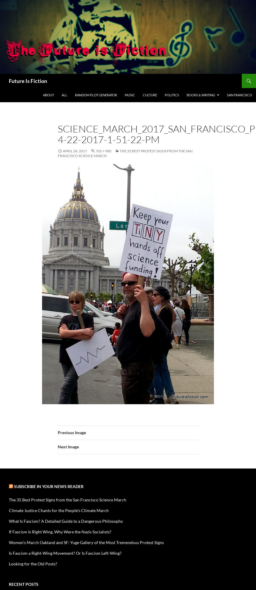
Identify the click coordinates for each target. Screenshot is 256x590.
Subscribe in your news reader (49, 486)
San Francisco (239, 95)
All (64, 95)
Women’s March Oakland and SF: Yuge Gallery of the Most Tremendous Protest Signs (86, 542)
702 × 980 (103, 151)
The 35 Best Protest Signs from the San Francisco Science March (67, 499)
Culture (150, 95)
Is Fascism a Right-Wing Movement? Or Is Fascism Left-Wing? (65, 553)
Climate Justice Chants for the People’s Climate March (59, 510)
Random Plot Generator (96, 95)
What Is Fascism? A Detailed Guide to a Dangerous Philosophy (66, 521)
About (48, 95)
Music (130, 95)
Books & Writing (201, 95)
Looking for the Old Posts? (33, 563)
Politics (172, 95)
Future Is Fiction (28, 81)
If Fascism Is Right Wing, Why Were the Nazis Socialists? (60, 531)
